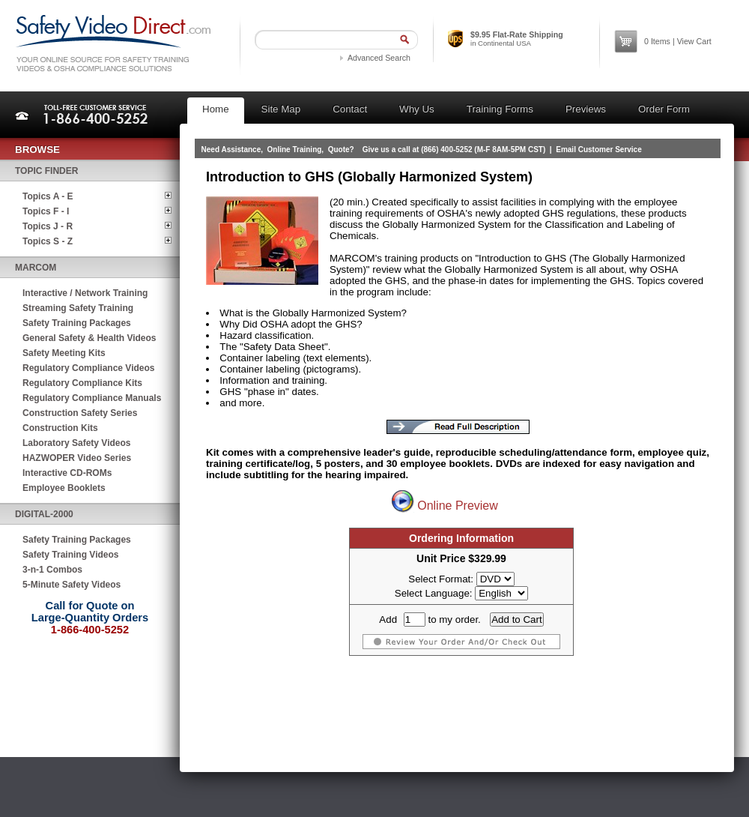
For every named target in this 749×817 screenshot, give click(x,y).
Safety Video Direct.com (112, 43)
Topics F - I (45, 211)
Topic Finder (46, 171)
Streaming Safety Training (77, 308)
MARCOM (35, 267)
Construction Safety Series (79, 413)
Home (215, 109)
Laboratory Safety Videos (76, 443)
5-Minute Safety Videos (71, 584)
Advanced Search (379, 57)
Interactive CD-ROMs (67, 473)
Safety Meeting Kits (64, 353)
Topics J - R (47, 226)
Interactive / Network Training (85, 293)
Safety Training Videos (70, 554)
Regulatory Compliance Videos (88, 368)
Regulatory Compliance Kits (82, 383)
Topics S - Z (47, 241)
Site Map (281, 109)
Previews (585, 109)
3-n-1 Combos (52, 569)
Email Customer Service (599, 149)
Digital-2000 (44, 514)
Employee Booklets (64, 488)
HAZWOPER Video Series (76, 458)
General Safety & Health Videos (89, 338)
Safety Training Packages (76, 323)
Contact (350, 109)
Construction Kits (60, 428)
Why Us (416, 109)
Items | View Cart (678, 41)
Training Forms (500, 109)
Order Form (664, 109)
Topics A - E (47, 196)
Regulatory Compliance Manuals (91, 398)
